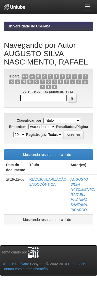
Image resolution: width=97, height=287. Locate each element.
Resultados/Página (72, 127)
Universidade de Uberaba (29, 26)
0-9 (25, 76)
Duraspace (76, 264)
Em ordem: (18, 127)
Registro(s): (36, 135)
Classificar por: (30, 120)
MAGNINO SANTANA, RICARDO (79, 205)
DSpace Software (15, 264)
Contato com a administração (25, 269)
